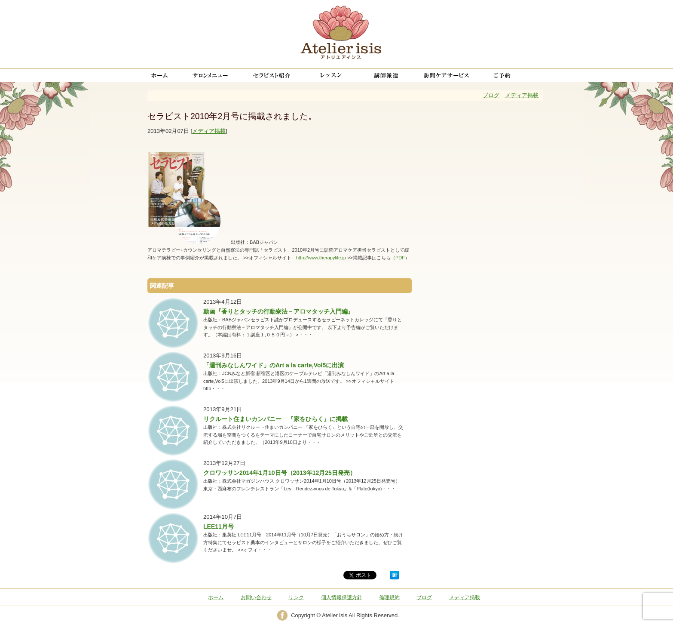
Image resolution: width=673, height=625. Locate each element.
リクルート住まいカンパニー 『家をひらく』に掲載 (275, 419)
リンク (296, 597)
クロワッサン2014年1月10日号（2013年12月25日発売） (279, 472)
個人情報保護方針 (341, 597)
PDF (400, 257)
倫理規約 (389, 597)
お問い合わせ (256, 597)
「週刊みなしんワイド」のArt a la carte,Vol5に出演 (273, 365)
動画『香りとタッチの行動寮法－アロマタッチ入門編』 (278, 311)
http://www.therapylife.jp (321, 257)
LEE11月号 (218, 526)
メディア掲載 (521, 95)
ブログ (491, 95)
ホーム (215, 597)
